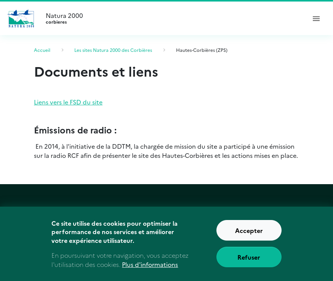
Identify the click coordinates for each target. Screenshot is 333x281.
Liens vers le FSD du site (68, 102)
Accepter (249, 230)
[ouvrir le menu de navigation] (316, 18)
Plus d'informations (150, 264)
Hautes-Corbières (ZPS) (201, 50)
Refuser (248, 257)
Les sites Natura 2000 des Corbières (113, 50)
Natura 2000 (172, 18)
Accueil (42, 50)
